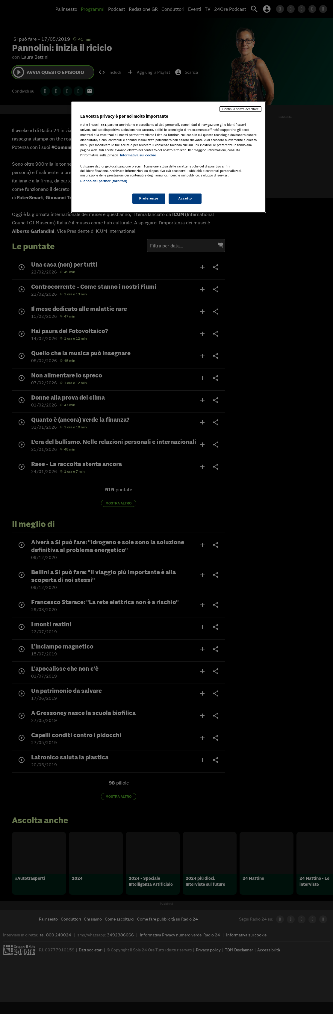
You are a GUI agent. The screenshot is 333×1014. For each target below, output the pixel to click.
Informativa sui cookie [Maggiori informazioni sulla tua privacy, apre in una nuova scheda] (138, 155)
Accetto (185, 198)
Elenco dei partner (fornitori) (103, 181)
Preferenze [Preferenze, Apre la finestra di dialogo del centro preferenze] (148, 198)
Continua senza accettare (240, 109)
